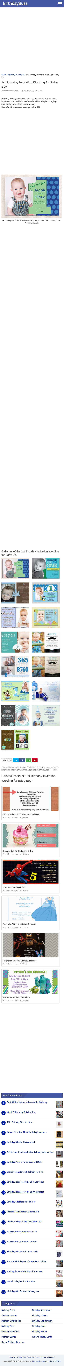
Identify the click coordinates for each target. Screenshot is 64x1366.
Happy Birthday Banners (12, 1342)
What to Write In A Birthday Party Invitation (21, 814)
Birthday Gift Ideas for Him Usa (21, 1202)
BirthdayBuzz (15, 3)
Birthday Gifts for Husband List (21, 1142)
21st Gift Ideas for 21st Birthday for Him (25, 1172)
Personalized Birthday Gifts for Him (23, 1211)
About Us (50, 1357)
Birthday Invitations (10, 91)
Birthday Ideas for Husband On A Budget (25, 1192)
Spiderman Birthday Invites (14, 887)
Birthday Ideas (38, 1326)
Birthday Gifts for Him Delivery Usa (23, 1291)
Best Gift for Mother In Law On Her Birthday (27, 1102)
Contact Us (21, 1357)
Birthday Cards (8, 1310)
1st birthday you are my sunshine (45, 770)
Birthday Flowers (39, 1315)
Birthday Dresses (9, 1315)
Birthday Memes (39, 1331)
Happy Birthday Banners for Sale (22, 1241)
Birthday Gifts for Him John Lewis (22, 1251)
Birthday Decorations (41, 1310)
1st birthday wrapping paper (21, 770)
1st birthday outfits (37, 767)
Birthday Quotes (8, 1337)
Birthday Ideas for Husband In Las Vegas (25, 1182)
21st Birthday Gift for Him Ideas (21, 1281)
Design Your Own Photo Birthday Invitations (27, 1132)
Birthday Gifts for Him (42, 1321)
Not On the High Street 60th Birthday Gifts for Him (30, 1152)
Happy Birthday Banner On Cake (22, 1231)
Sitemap (13, 1357)
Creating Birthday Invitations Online (18, 851)
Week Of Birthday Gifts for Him (21, 1112)
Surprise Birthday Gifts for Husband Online (26, 1261)
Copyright (30, 1357)
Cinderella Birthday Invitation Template (19, 924)
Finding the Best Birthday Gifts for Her (24, 1271)
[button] (60, 3)
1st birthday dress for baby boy (17, 767)
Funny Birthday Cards (42, 1337)
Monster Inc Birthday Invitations (16, 997)
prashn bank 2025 (53, 1361)
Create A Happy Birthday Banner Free (24, 1221)
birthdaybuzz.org (39, 1361)
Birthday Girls (7, 1326)
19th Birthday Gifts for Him (19, 1122)
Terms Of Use (41, 1357)
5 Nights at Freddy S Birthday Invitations (20, 961)
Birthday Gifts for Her (11, 1321)
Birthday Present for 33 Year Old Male (24, 1162)
